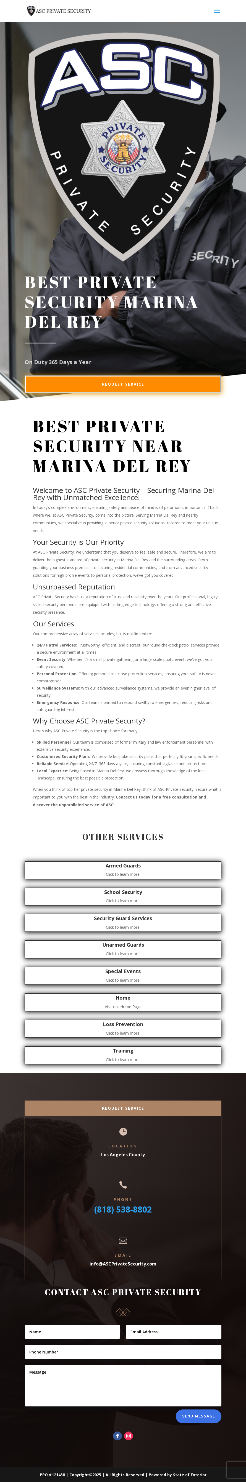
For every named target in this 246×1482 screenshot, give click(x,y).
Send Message (198, 1416)
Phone (123, 1199)
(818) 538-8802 (123, 1209)
